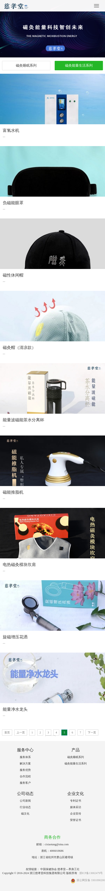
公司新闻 (25, 800)
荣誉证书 (75, 820)
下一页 (92, 732)
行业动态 (25, 807)
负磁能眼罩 (13, 203)
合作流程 (25, 776)
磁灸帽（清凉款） (19, 347)
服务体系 (25, 757)
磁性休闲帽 (13, 275)
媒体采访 (75, 807)
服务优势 (25, 770)
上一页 (21, 732)
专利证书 (75, 800)
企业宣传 (75, 813)
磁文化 (25, 813)
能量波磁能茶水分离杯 (23, 420)
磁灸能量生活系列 (79, 65)
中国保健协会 (48, 869)
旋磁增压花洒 (15, 637)
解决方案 (25, 763)
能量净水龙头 (15, 709)
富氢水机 (11, 130)
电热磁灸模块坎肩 (19, 564)
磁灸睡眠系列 (26, 65)
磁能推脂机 (13, 492)
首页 (7, 732)
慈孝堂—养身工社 (68, 869)
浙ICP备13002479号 (91, 873)
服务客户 (25, 782)
